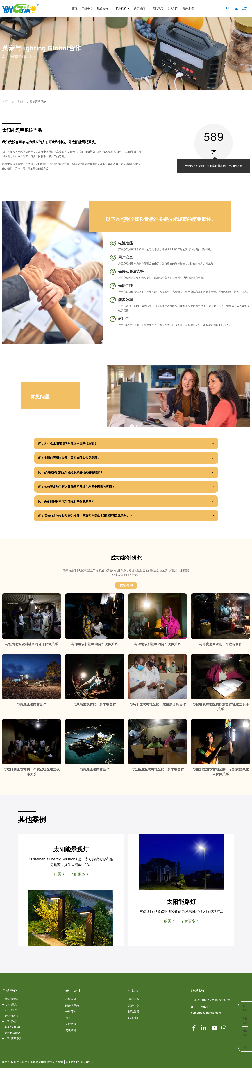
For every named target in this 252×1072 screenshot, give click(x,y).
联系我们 (188, 8)
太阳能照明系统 (13, 1042)
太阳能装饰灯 (12, 1019)
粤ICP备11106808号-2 (79, 1066)
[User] (235, 8)
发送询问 (126, 589)
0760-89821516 (201, 1011)
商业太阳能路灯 (13, 1031)
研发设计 (70, 1003)
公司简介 (70, 1015)
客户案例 (120, 8)
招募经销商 (72, 1009)
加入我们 (173, 8)
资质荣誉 (70, 1034)
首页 (74, 8)
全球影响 (70, 1028)
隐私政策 (133, 1015)
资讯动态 (157, 8)
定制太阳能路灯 (13, 1036)
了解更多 (78, 878)
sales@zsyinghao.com (206, 1017)
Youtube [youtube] (214, 1032)
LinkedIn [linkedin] (204, 1032)
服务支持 (102, 8)
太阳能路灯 (11, 1025)
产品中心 (87, 8)
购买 (57, 878)
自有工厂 (70, 1022)
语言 (244, 8)
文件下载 (133, 1009)
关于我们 (139, 8)
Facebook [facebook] (194, 1032)
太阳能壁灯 (11, 1014)
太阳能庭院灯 (12, 1002)
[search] (228, 8)
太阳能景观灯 (12, 1008)
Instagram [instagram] (224, 1032)
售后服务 (133, 1003)
